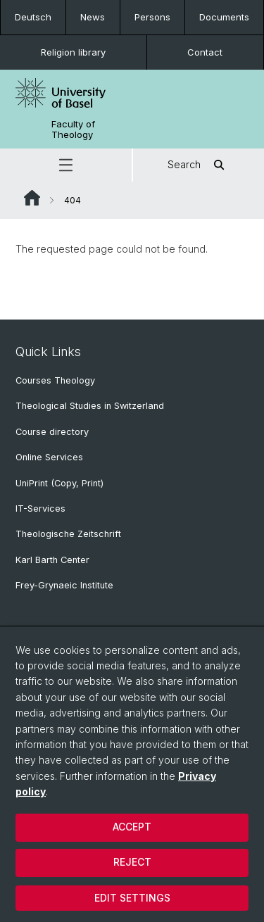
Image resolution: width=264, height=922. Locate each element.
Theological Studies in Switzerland (89, 405)
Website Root (32, 198)
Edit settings (132, 898)
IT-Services (40, 508)
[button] (66, 165)
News (92, 17)
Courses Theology (55, 380)
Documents (224, 17)
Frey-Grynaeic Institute (64, 585)
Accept (132, 827)
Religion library (73, 52)
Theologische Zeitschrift (68, 534)
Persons (152, 17)
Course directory (52, 432)
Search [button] (198, 165)
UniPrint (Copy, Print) (59, 483)
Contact (204, 52)
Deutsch (33, 17)
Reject (132, 862)
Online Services (49, 457)
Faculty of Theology (73, 129)
